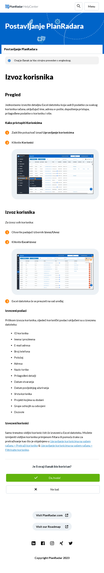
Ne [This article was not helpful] (53, 489)
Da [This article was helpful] (53, 478)
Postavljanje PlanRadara (20, 49)
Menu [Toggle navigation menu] (91, 6)
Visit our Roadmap (48, 526)
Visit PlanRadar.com (49, 515)
